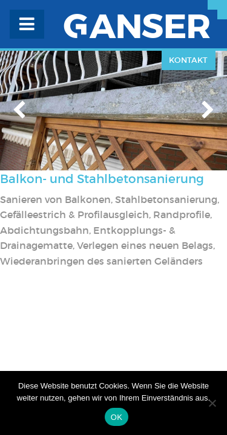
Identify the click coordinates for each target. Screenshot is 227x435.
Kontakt (188, 60)
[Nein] (212, 403)
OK (116, 417)
